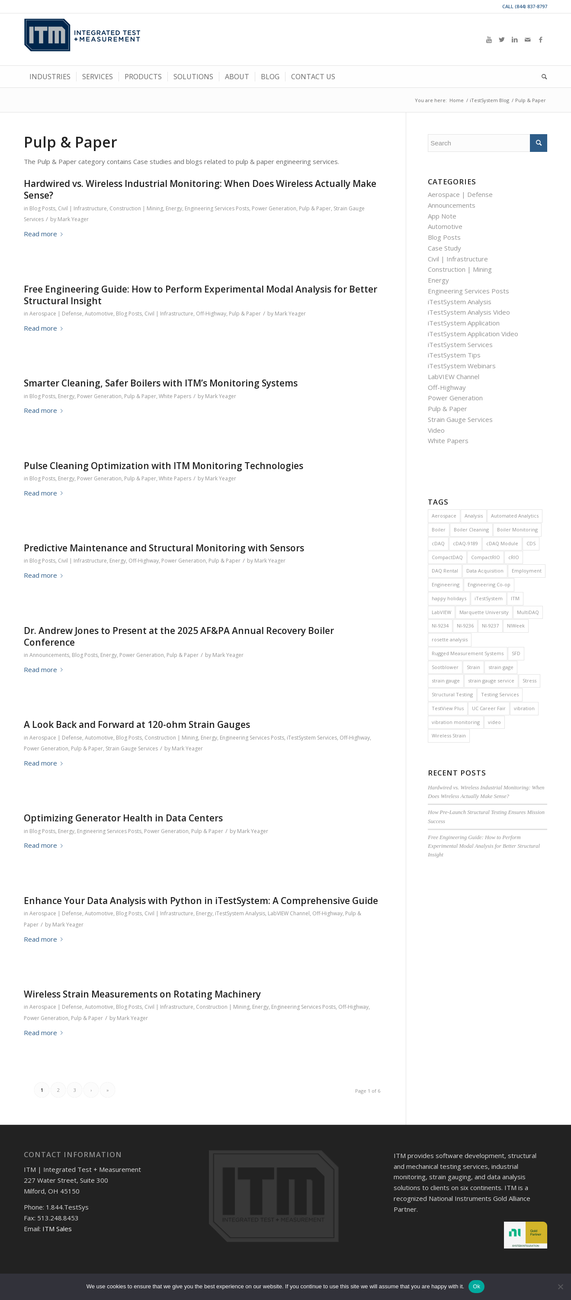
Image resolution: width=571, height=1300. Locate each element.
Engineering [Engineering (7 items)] (445, 584)
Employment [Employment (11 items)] (527, 570)
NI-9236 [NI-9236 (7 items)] (465, 625)
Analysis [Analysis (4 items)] (474, 515)
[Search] (541, 76)
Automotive (99, 313)
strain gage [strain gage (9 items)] (500, 667)
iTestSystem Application (464, 323)
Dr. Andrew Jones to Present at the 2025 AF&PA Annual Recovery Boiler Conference (179, 636)
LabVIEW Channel (289, 913)
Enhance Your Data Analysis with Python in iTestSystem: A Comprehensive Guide (201, 901)
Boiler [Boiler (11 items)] (439, 529)
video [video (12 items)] (494, 722)
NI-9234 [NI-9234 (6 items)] (440, 625)
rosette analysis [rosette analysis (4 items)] (450, 639)
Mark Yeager (73, 219)
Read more (45, 233)
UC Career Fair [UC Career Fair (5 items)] (489, 708)
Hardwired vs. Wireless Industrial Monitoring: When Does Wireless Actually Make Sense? (200, 189)
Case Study (444, 248)
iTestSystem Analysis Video (469, 312)
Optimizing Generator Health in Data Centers (123, 818)
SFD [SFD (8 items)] (516, 653)
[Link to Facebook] (540, 39)
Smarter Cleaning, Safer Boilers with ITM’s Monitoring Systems (161, 383)
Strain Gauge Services (132, 748)
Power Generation (274, 208)
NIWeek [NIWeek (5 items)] (516, 625)
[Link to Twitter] (501, 39)
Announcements (49, 655)
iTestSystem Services (312, 737)
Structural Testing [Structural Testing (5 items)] (452, 694)
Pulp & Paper (315, 208)
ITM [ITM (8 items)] (515, 598)
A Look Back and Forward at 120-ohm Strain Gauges (137, 724)
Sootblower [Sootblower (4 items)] (445, 667)
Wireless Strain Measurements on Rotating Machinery (142, 994)
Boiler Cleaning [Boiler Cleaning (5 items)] (471, 529)
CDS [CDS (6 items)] (531, 543)
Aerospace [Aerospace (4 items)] (444, 515)
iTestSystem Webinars (462, 365)
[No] (560, 1286)
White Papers (175, 396)
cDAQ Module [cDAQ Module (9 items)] (502, 543)
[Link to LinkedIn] (514, 39)
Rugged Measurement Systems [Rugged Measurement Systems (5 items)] (468, 653)
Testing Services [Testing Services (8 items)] (500, 694)
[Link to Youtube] (488, 39)
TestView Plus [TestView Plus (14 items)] (448, 708)
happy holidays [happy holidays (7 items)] (449, 598)
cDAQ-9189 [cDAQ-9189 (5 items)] (465, 543)
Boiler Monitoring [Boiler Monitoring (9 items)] (517, 529)
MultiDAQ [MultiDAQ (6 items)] (528, 612)
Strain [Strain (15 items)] (473, 667)
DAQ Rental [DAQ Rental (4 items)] (445, 570)
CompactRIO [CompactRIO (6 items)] (485, 557)
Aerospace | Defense (55, 313)
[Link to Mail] (527, 39)
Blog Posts (42, 208)
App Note (442, 216)
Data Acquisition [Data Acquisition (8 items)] (485, 570)
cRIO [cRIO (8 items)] (513, 557)
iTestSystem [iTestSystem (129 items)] (489, 598)
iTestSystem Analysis (240, 913)
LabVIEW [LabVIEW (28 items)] (441, 612)
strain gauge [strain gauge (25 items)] (446, 680)
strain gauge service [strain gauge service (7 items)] (491, 680)
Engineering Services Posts (217, 208)
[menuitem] (50, 76)
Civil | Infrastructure (82, 208)
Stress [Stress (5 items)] (529, 680)
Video (436, 430)
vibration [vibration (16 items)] (524, 708)
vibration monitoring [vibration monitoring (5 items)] (456, 722)
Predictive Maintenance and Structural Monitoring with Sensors (164, 548)
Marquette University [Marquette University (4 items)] (484, 612)
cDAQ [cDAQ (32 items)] (438, 543)
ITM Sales (57, 1228)
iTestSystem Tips (454, 355)
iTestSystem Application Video (473, 333)
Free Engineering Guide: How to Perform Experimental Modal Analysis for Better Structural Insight (200, 295)
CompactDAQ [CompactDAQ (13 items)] (447, 557)
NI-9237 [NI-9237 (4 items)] (490, 625)
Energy (174, 208)
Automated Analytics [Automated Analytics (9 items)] (515, 515)
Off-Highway (211, 313)
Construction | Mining (136, 208)
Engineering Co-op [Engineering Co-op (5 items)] (489, 584)
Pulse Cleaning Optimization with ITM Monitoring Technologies (163, 466)
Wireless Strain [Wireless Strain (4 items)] (449, 735)
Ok (476, 1286)
